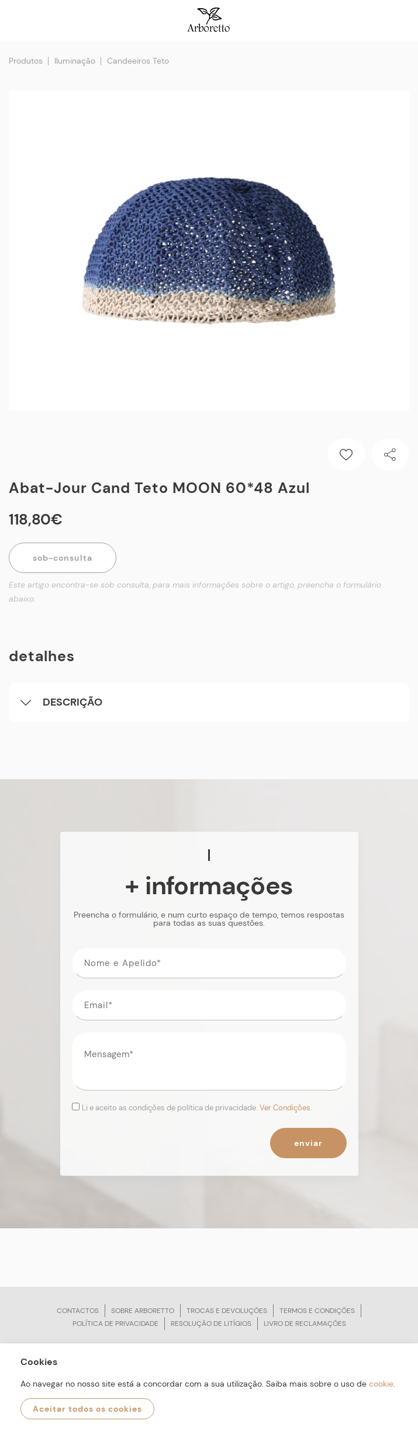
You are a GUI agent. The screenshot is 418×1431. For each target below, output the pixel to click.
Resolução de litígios (211, 1323)
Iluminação (74, 60)
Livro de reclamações (305, 1323)
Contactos (78, 1310)
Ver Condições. (286, 1108)
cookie (381, 1383)
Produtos (26, 60)
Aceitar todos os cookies (87, 1409)
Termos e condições (317, 1310)
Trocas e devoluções (226, 1310)
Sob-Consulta (62, 558)
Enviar (308, 1143)
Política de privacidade (115, 1323)
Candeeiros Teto (138, 60)
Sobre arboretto (142, 1310)
